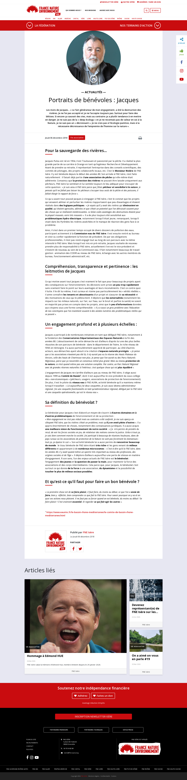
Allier (60, 19)
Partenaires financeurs (59, 730)
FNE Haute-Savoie (174, 769)
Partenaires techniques (93, 730)
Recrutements (32, 743)
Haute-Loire (97, 19)
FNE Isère (88, 532)
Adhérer (143, 2)
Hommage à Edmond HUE (45, 656)
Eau (132, 596)
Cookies (113, 776)
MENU (155, 10)
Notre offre (128, 2)
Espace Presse (128, 730)
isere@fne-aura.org (71, 753)
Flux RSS (29, 749)
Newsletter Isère (109, 2)
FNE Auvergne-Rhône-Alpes (17, 769)
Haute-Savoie (137, 19)
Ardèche (68, 19)
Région (47, 19)
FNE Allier (46, 769)
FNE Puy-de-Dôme (130, 769)
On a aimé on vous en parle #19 (145, 657)
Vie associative (77, 137)
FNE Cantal (75, 769)
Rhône (119, 19)
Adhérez (80, 695)
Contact (29, 746)
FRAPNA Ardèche (60, 769)
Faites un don (103, 695)
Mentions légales (93, 776)
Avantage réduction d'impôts (93, 703)
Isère (83, 19)
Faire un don (155, 2)
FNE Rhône (146, 769)
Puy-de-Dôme (110, 19)
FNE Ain (35, 769)
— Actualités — (93, 92)
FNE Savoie (158, 769)
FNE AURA (84, 776)
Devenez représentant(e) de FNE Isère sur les (145, 608)
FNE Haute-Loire (113, 769)
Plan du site (31, 739)
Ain (54, 19)
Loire (89, 19)
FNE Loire (99, 769)
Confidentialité (105, 776)
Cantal (76, 19)
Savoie (126, 19)
